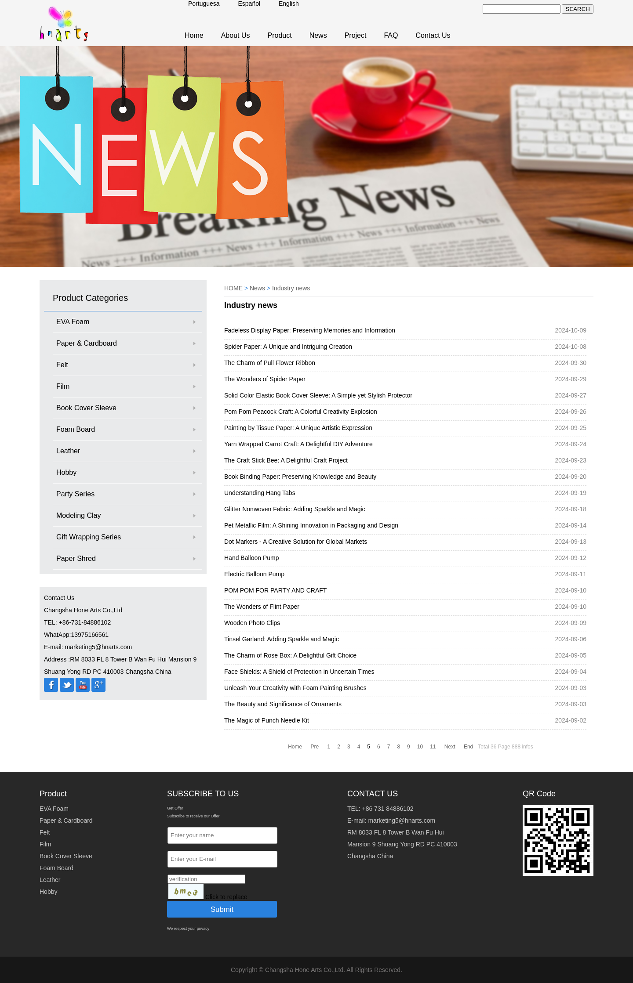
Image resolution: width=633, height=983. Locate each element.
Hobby (66, 472)
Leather (68, 451)
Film (62, 386)
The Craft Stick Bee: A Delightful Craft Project (286, 460)
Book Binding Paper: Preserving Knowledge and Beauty (300, 476)
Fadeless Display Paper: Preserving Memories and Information (309, 330)
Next (449, 747)
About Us (235, 35)
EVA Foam (72, 321)
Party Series (75, 494)
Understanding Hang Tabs (259, 492)
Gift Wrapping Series (88, 537)
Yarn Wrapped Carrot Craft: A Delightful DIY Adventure (298, 444)
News (318, 35)
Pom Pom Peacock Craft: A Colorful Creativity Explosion (300, 411)
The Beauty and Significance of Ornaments (283, 704)
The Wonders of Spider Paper (265, 379)
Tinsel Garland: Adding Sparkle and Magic (281, 639)
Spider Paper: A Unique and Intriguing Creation (288, 346)
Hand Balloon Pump (251, 557)
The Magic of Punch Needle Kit (266, 720)
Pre (315, 747)
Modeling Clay (78, 515)
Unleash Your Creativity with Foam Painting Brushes (295, 687)
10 (420, 747)
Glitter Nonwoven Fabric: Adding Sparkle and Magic (294, 509)
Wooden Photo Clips (252, 622)
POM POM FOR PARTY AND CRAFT (275, 590)
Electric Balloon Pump (254, 574)
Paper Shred (76, 558)
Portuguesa (204, 3)
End (468, 747)
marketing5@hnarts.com (401, 820)
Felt (62, 365)
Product (280, 35)
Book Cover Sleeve (86, 408)
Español (249, 3)
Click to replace (226, 896)
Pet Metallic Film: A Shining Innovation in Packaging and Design (311, 525)
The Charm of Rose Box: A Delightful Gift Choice (290, 655)
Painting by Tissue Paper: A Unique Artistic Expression (298, 427)
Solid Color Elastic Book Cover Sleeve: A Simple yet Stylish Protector (318, 395)
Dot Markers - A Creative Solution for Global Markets (295, 541)
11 (433, 747)
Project (356, 35)
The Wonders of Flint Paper (261, 606)
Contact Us (432, 35)
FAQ (391, 35)
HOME (233, 288)
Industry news (291, 288)
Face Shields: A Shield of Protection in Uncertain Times (299, 671)
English (289, 3)
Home (194, 35)
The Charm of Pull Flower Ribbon (269, 362)
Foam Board (75, 429)
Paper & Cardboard (86, 343)
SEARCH (577, 9)
